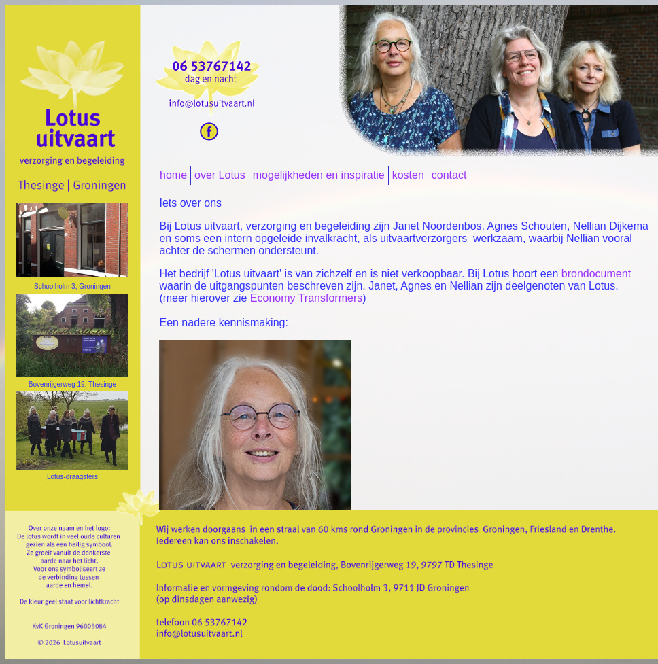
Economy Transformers (306, 298)
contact (449, 175)
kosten (408, 175)
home (173, 175)
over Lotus (219, 175)
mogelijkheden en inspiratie (319, 175)
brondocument (596, 273)
